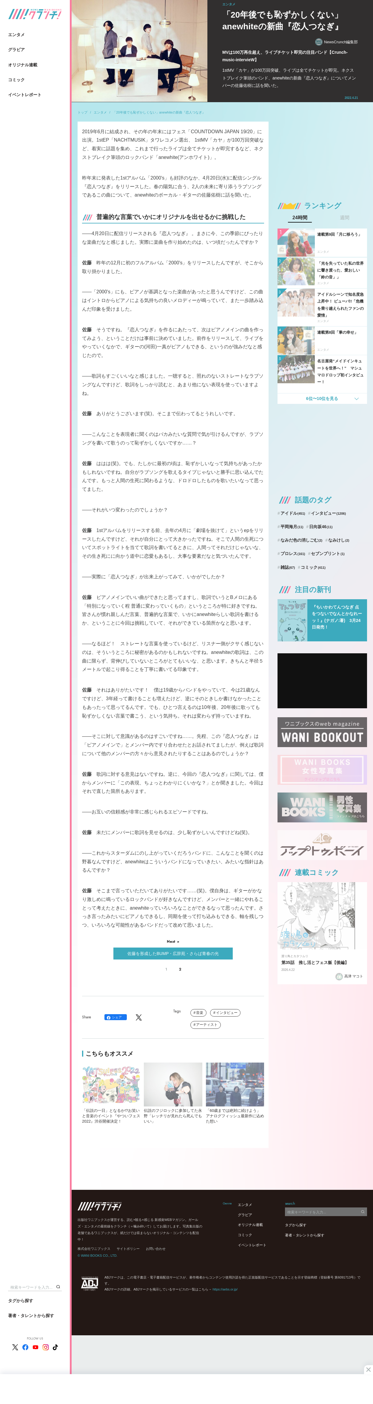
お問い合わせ (156, 1248)
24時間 (299, 217)
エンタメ (16, 34)
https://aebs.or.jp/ (225, 1289)
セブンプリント (327, 553)
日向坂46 (320, 526)
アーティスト (207, 1025)
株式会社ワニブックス (94, 1248)
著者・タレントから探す (31, 1315)
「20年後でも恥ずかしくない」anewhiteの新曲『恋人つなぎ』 (159, 112)
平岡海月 (291, 526)
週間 (344, 217)
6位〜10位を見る (322, 398)
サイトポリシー (128, 1248)
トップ (82, 112)
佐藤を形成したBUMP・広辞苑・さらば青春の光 (173, 953)
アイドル (292, 513)
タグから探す (20, 1300)
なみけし (338, 540)
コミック (16, 79)
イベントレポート (24, 94)
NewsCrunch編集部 (336, 42)
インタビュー (227, 1013)
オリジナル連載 (22, 64)
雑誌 (287, 567)
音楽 (199, 1013)
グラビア (16, 49)
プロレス (292, 553)
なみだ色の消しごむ (301, 540)
